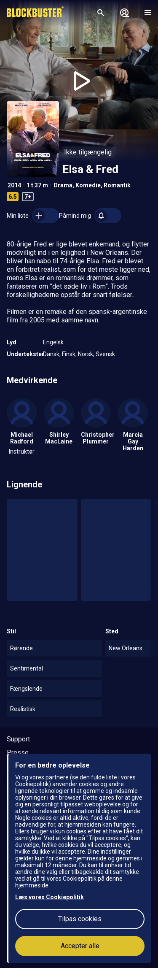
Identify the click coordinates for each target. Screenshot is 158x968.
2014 (14, 185)
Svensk (105, 354)
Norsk (85, 354)
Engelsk (53, 342)
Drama (63, 185)
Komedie (88, 185)
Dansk (51, 354)
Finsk (68, 354)
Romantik (117, 185)
